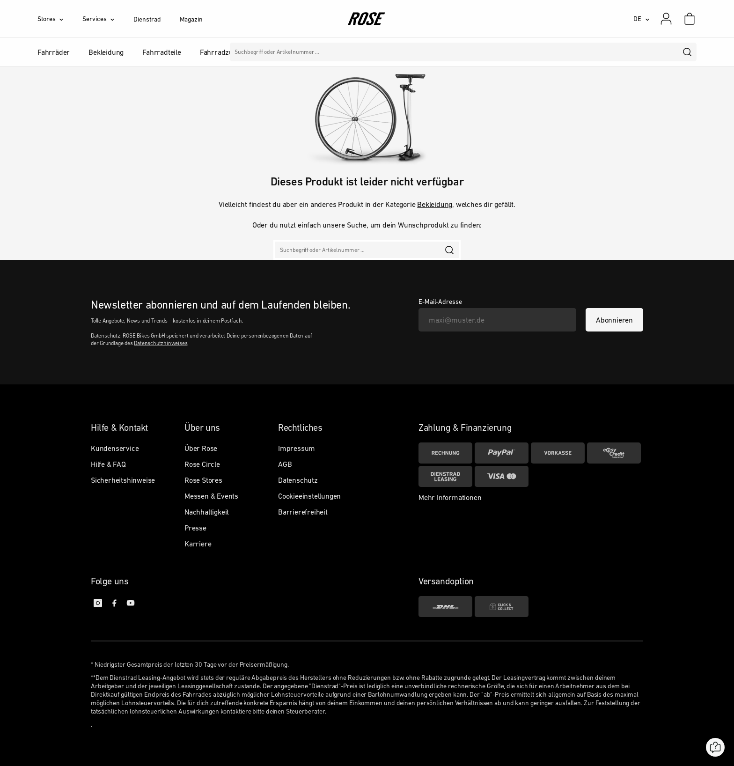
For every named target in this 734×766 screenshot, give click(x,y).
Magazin (191, 19)
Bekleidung (434, 204)
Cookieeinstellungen (309, 496)
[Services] (107, 19)
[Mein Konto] (666, 19)
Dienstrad (147, 19)
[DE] (641, 19)
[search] (688, 52)
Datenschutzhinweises (160, 343)
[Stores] (59, 19)
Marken (314, 52)
